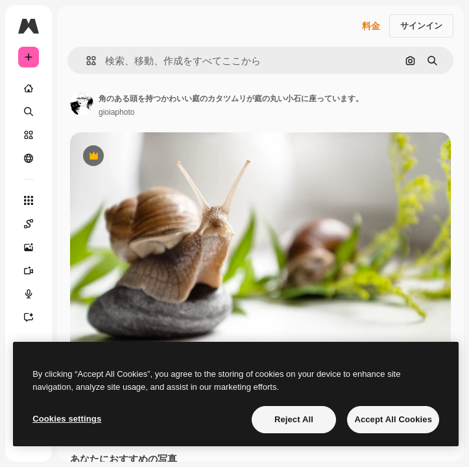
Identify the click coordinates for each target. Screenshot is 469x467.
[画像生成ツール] (28, 247)
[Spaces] (28, 223)
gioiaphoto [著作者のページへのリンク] (116, 112)
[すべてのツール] (28, 200)
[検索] (28, 111)
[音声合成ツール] (28, 293)
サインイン (421, 25)
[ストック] (28, 135)
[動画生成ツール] (28, 270)
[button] (86, 61)
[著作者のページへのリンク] (81, 103)
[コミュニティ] (28, 158)
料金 (371, 26)
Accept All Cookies (393, 419)
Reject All (293, 419)
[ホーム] (28, 88)
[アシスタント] (28, 317)
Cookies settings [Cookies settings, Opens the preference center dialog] (66, 419)
